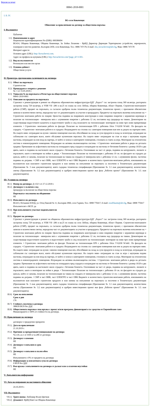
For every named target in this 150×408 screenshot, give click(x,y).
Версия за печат (8, 2)
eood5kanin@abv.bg (117, 203)
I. (4, 15)
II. (7, 15)
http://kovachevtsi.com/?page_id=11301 (65, 57)
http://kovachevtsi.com (43, 53)
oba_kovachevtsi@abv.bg (105, 47)
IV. (9, 15)
